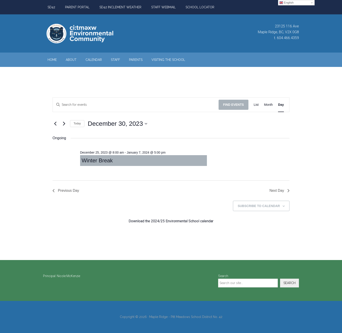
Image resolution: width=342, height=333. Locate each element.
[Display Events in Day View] (281, 105)
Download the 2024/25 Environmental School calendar (171, 221)
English (286, 2)
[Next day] (64, 123)
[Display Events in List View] (256, 105)
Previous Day (66, 190)
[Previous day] (55, 123)
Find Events (233, 104)
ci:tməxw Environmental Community (85, 33)
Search (223, 276)
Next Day (279, 190)
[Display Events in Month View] (268, 105)
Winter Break (97, 160)
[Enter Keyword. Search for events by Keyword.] (136, 105)
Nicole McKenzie (68, 276)
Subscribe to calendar (259, 206)
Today (77, 123)
